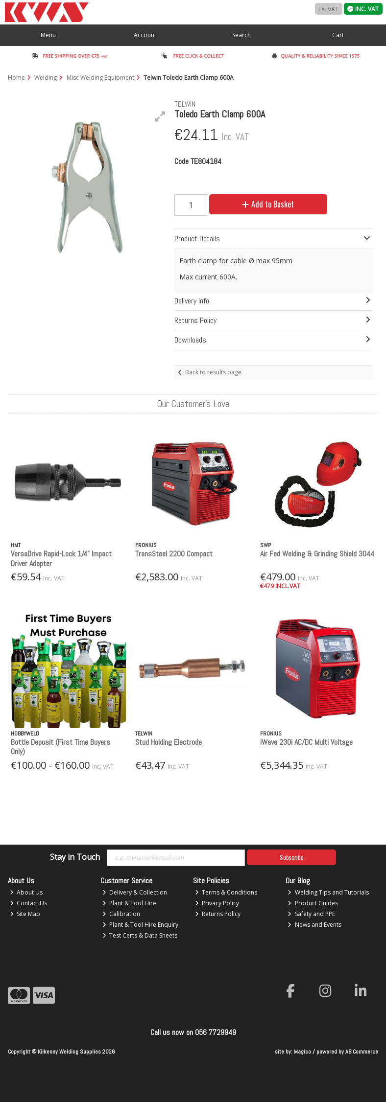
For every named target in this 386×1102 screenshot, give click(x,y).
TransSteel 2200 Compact (174, 554)
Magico (302, 1052)
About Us (26, 892)
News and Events (314, 924)
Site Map (25, 914)
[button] (160, 116)
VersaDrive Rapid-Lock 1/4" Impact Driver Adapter (61, 558)
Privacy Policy (217, 903)
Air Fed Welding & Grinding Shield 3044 (317, 554)
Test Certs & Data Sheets (140, 935)
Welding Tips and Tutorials (328, 892)
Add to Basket (268, 204)
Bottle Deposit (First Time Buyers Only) (60, 747)
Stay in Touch (75, 857)
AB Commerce (361, 1052)
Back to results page (213, 372)
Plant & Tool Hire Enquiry (140, 924)
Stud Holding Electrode (168, 742)
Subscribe (292, 857)
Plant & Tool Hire (129, 903)
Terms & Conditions (226, 892)
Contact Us (29, 903)
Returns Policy (218, 914)
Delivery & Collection (135, 892)
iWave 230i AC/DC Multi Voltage (306, 742)
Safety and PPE (311, 914)
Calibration (121, 914)
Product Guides (313, 903)
